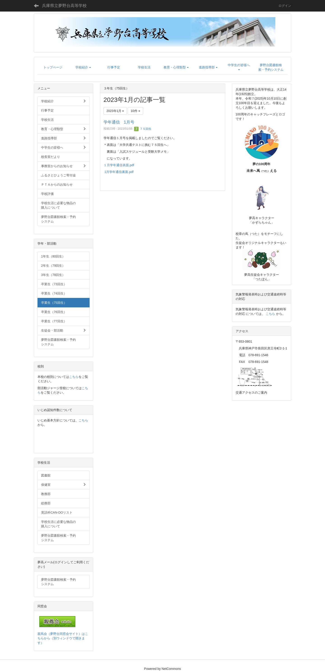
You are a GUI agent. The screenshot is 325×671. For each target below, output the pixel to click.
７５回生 (143, 129)
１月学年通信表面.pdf (119, 165)
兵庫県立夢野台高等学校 (64, 5)
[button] (83, 67)
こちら (74, 377)
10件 (135, 111)
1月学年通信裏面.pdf (118, 172)
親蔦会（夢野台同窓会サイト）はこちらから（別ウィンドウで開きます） (62, 638)
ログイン (285, 5)
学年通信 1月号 (119, 122)
